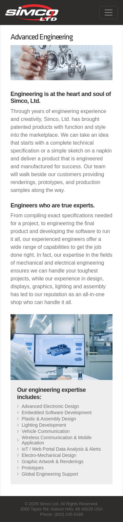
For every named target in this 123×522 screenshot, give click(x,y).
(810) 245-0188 (68, 514)
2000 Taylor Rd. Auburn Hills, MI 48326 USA (61, 509)
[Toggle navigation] (108, 12)
